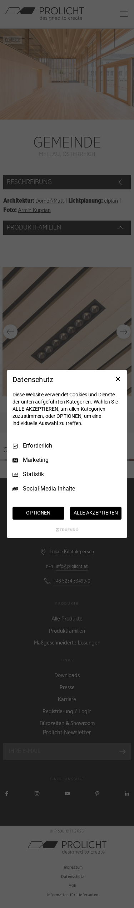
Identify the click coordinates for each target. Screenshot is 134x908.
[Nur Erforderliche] (118, 379)
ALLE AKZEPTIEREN (96, 513)
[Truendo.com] (67, 530)
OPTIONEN (38, 513)
